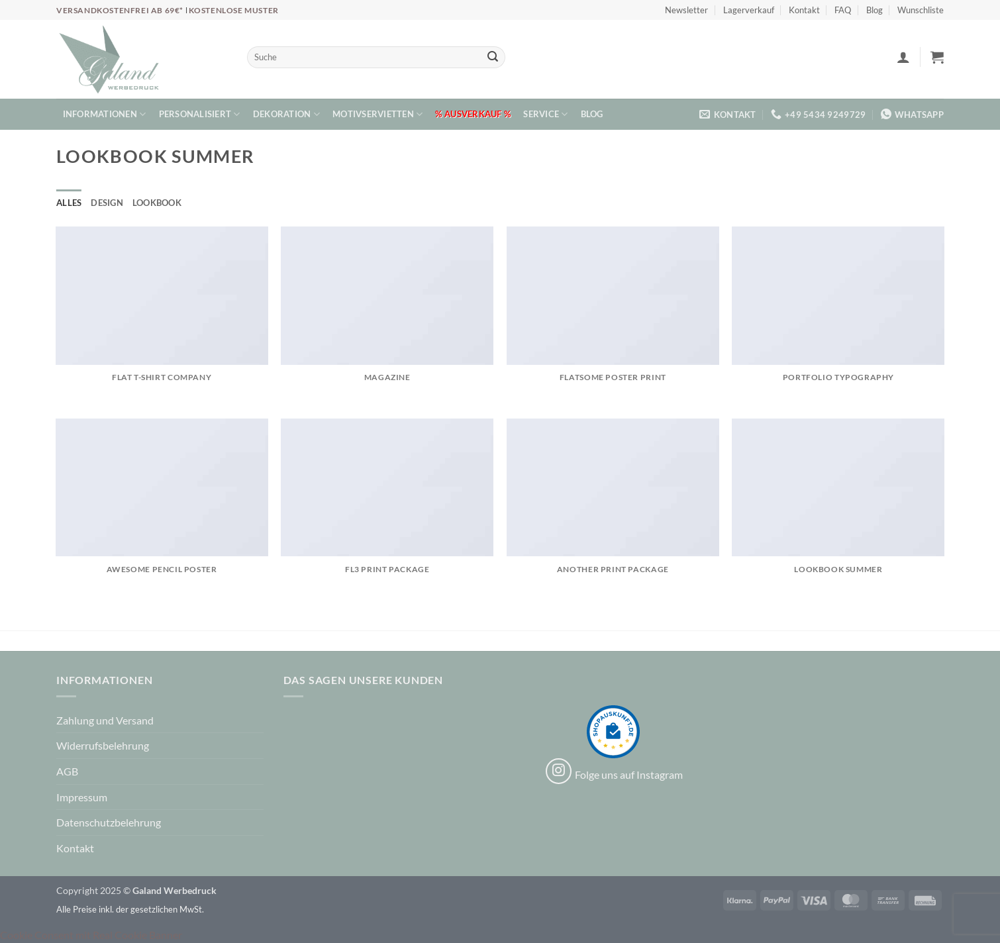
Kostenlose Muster (234, 10)
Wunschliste (920, 10)
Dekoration (286, 114)
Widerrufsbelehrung (102, 745)
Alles (68, 202)
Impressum (81, 797)
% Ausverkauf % (473, 114)
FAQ (842, 10)
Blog (874, 10)
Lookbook (156, 202)
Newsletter (686, 10)
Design (107, 202)
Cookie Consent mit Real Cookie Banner (91, 934)
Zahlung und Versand (105, 720)
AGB (67, 771)
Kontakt (804, 10)
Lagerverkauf (748, 10)
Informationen (104, 114)
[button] (903, 57)
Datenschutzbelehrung (108, 822)
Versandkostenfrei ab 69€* (120, 10)
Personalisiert (199, 114)
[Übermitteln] (492, 57)
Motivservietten (377, 114)
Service (545, 114)
